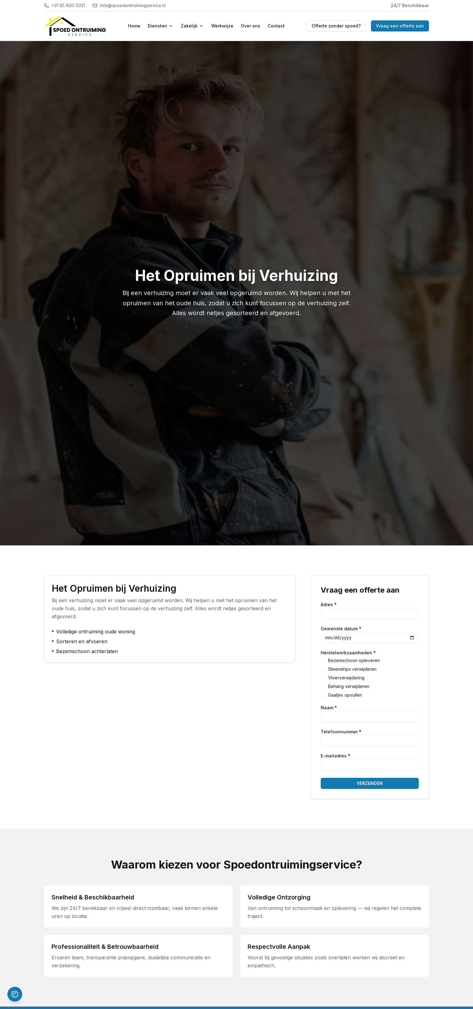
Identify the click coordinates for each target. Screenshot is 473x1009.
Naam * (329, 708)
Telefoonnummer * (341, 732)
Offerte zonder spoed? (336, 25)
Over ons (250, 25)
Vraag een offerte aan (400, 25)
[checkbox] (323, 660)
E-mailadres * (335, 756)
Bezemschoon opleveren (354, 660)
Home (134, 25)
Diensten (160, 25)
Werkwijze (222, 25)
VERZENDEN (370, 783)
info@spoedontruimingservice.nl (129, 5)
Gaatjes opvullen (345, 695)
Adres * (329, 604)
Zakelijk (192, 25)
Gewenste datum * (341, 629)
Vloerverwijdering (346, 677)
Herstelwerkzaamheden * (348, 653)
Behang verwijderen (348, 686)
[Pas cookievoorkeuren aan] (14, 994)
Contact (276, 25)
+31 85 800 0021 (64, 5)
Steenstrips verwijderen (352, 669)
